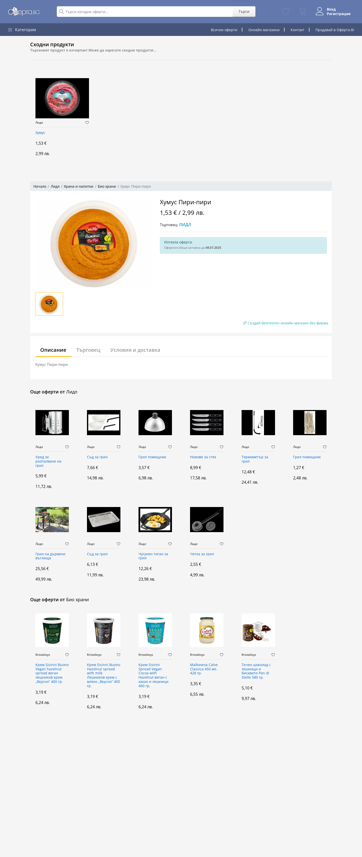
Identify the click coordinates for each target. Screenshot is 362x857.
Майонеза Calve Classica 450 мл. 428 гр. (204, 669)
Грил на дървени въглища (50, 556)
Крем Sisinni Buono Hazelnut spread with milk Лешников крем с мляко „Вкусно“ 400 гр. (103, 675)
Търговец (88, 349)
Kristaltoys (42, 655)
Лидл (39, 122)
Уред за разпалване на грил (48, 461)
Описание (53, 349)
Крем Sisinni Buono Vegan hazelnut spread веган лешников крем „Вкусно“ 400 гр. (52, 673)
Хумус (40, 133)
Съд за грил (97, 457)
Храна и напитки (78, 186)
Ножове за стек (203, 457)
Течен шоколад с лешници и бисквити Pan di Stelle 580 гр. (256, 671)
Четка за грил (202, 554)
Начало (39, 186)
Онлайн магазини (264, 29)
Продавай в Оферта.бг (334, 29)
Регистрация (338, 14)
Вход (331, 9)
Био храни (107, 186)
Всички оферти (224, 29)
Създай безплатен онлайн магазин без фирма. (286, 323)
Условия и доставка (135, 349)
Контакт (297, 29)
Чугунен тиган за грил (153, 556)
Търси (243, 11)
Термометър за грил (255, 459)
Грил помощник (152, 457)
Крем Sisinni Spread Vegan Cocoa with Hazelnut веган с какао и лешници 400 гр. (153, 675)
